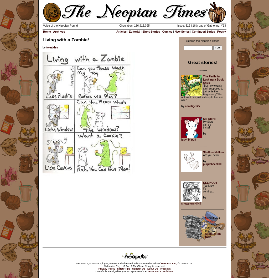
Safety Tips (123, 268)
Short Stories (151, 31)
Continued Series (203, 31)
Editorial (134, 31)
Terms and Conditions (160, 271)
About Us (152, 268)
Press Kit (165, 268)
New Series (182, 31)
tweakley (52, 47)
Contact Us (138, 268)
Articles (121, 31)
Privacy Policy (107, 268)
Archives (59, 31)
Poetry (221, 31)
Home (47, 31)
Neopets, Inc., (169, 263)
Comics (167, 31)
